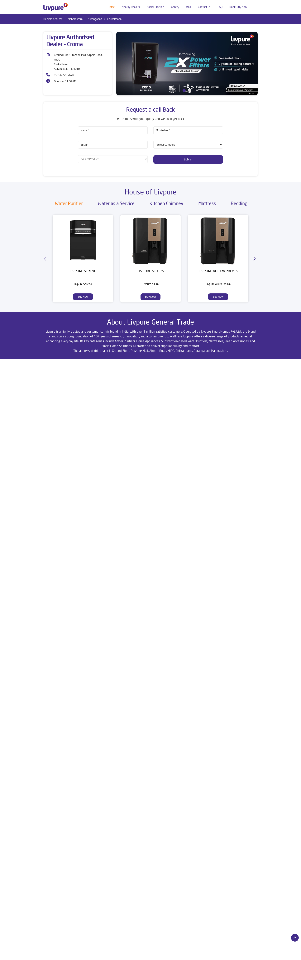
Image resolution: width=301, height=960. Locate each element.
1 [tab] (184, 90)
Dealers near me (53, 19)
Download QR (100, 524)
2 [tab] (189, 90)
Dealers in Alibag (84, 949)
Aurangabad (95, 19)
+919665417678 (64, 75)
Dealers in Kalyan (158, 955)
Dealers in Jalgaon (133, 955)
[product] (188, 145)
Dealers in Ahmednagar (57, 949)
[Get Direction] (85, 400)
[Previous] (45, 258)
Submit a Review (167, 467)
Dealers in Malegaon (207, 955)
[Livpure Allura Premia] (218, 240)
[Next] (255, 258)
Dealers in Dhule (53, 955)
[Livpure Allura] (150, 240)
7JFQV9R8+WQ (52, 397)
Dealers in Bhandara (167, 949)
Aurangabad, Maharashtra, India (62, 401)
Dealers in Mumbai (234, 955)
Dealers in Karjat (181, 955)
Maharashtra (75, 19)
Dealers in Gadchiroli (78, 955)
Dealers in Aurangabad (138, 949)
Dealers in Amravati (109, 949)
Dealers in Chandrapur (224, 949)
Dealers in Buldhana (195, 949)
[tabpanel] (187, 63)
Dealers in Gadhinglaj (106, 955)
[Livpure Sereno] (83, 240)
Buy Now (83, 296)
